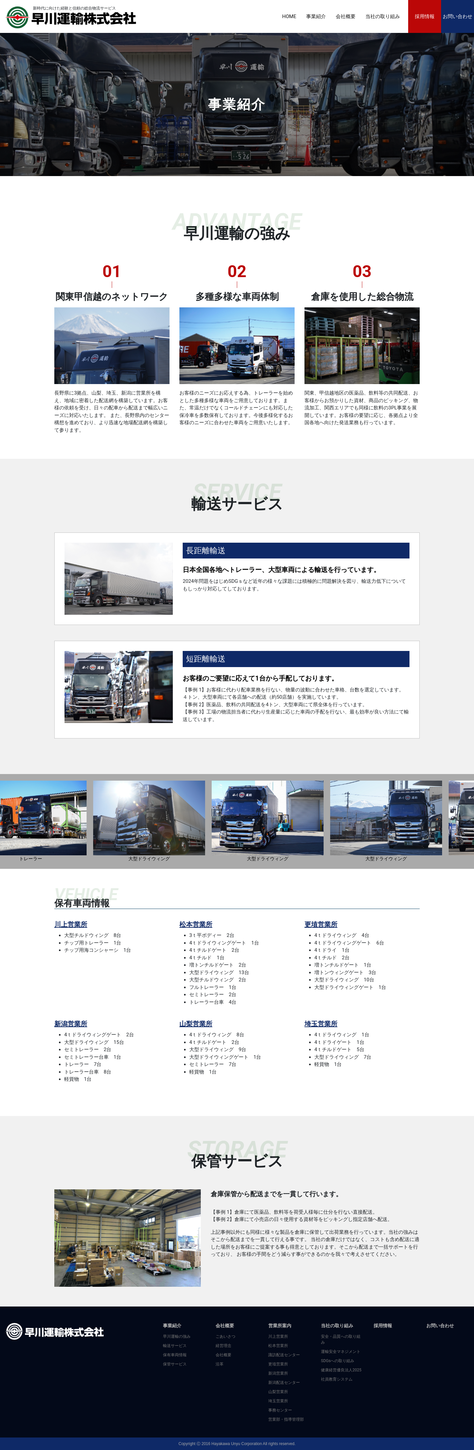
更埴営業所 (320, 924)
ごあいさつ (225, 1336)
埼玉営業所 (320, 1024)
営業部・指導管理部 (286, 1419)
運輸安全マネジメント (340, 1351)
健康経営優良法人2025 (341, 1370)
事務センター (280, 1410)
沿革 (220, 1364)
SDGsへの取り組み (337, 1361)
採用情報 (424, 16)
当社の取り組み (382, 16)
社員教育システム (337, 1379)
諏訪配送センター (284, 1355)
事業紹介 (316, 16)
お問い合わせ (457, 16)
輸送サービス (175, 1345)
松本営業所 (195, 924)
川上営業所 (70, 924)
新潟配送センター (284, 1382)
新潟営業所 (70, 1024)
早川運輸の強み (177, 1336)
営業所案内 (279, 1325)
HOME (289, 16)
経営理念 (223, 1345)
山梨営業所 (195, 1024)
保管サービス (175, 1364)
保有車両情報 (175, 1355)
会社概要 (346, 16)
